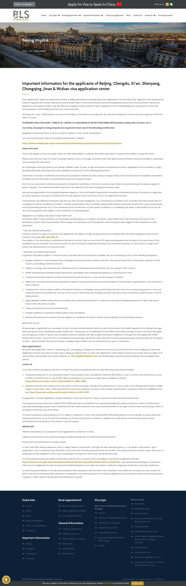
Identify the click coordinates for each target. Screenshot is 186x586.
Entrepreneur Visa (142, 552)
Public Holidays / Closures (74, 539)
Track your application (115, 15)
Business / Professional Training (112, 518)
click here (108, 583)
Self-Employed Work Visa (146, 531)
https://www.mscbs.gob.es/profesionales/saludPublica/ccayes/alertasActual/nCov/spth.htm (71, 462)
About (28, 511)
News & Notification (34, 520)
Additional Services (70, 534)
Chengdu (30, 558)
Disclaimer (159, 579)
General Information (93, 15)
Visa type (54, 15)
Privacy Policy (129, 579)
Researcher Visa (142, 508)
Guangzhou (31, 553)
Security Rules (68, 548)
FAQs (128, 15)
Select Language (23, 4)
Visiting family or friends (109, 523)
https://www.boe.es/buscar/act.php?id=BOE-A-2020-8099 (55, 381)
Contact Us (137, 15)
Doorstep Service (165, 15)
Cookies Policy (144, 579)
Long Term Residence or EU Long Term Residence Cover (149, 564)
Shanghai (30, 548)
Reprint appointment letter (74, 511)
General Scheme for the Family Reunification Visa (149, 520)
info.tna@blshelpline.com (84, 356)
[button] (6, 579)
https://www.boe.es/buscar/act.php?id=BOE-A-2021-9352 (59, 392)
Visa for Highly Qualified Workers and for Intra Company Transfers (149, 539)
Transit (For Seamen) (107, 528)
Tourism (102, 513)
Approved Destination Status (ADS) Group (111, 539)
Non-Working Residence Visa (147, 557)
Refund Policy (68, 553)
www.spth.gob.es (49, 237)
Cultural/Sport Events (107, 532)
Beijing (29, 543)
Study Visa (139, 504)
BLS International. (38, 579)
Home (43, 15)
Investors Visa (141, 547)
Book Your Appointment (73, 506)
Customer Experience (72, 529)
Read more (137, 583)
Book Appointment (71, 15)
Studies (101, 545)
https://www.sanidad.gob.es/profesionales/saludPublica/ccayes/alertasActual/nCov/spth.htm (72, 143)
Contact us (31, 530)
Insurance (150, 15)
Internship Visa (141, 513)
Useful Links (67, 543)
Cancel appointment (71, 515)
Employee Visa (141, 526)
